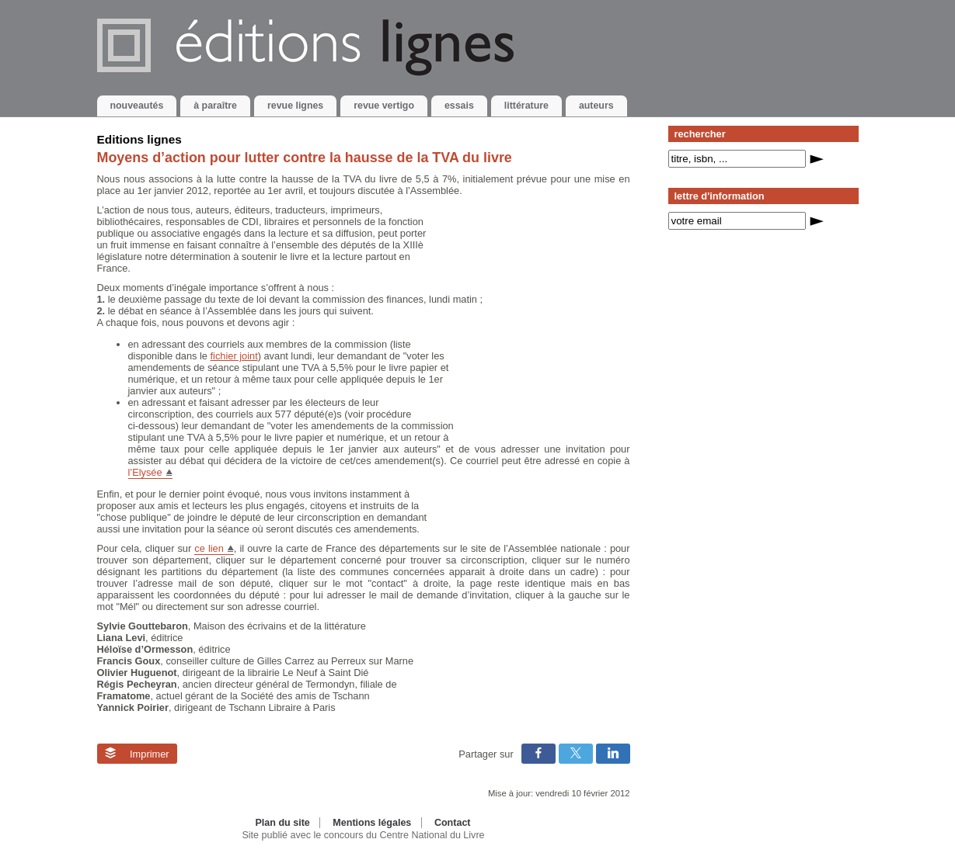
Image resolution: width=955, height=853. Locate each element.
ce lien (209, 548)
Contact (452, 822)
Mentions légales (372, 822)
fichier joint (234, 356)
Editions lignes (139, 139)
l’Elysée (145, 472)
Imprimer (137, 753)
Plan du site (282, 822)
